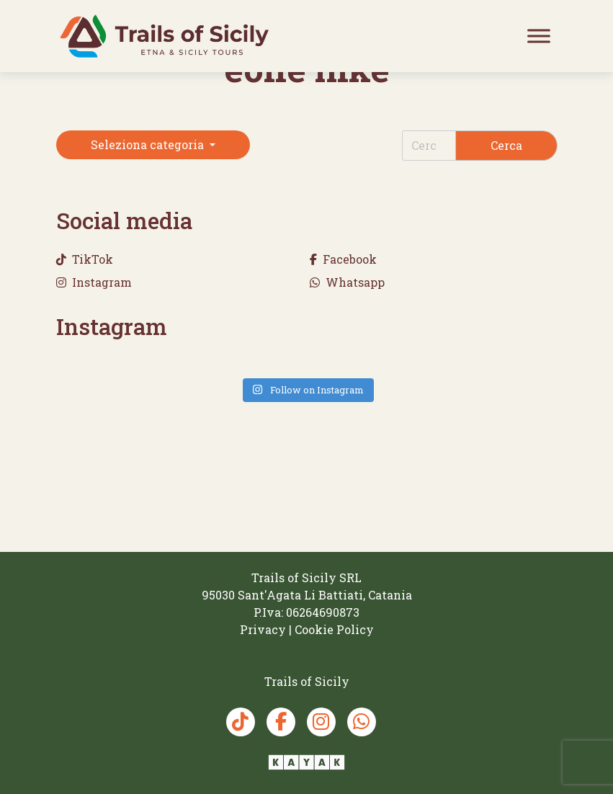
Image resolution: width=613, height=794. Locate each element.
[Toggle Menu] (538, 36)
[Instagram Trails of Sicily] (321, 722)
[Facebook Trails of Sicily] (281, 722)
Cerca (506, 145)
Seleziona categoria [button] (149, 144)
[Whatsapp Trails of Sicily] (361, 722)
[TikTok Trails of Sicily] (240, 722)
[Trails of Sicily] (164, 35)
